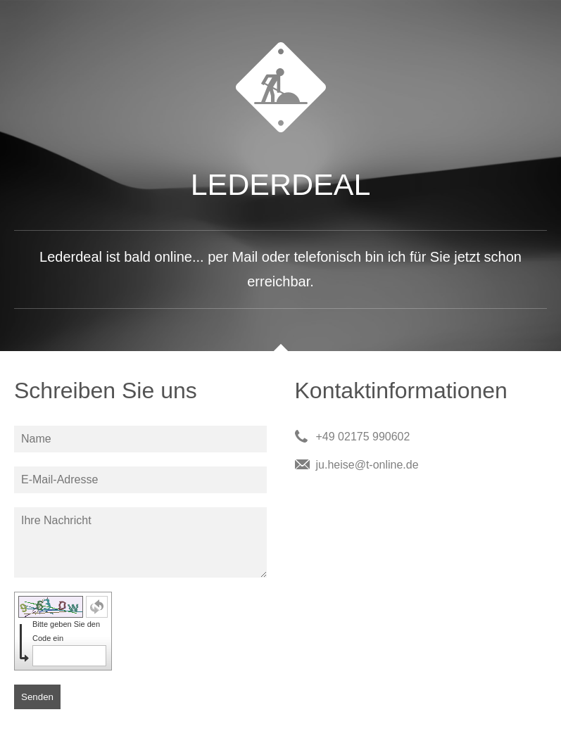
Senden (37, 697)
